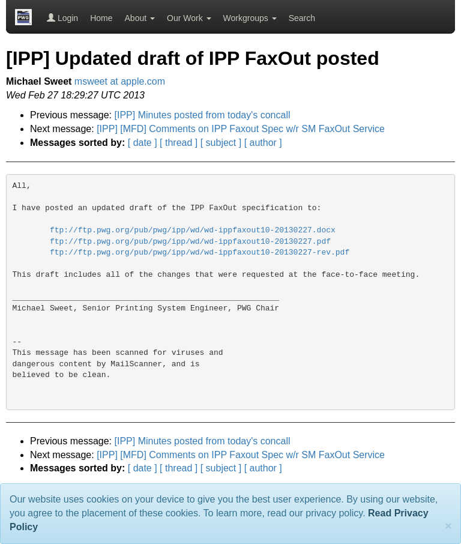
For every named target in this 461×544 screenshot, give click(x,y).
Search (302, 18)
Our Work (189, 18)
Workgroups (250, 18)
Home (101, 18)
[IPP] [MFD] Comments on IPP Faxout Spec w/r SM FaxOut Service (241, 129)
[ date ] (142, 143)
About (140, 18)
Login (62, 18)
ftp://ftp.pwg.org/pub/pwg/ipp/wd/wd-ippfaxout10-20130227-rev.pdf (199, 252)
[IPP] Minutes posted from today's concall (203, 115)
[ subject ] (220, 143)
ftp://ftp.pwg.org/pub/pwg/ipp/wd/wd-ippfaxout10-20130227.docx (193, 230)
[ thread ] (178, 143)
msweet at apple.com (119, 81)
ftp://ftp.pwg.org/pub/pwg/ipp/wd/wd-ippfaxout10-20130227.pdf (190, 241)
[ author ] (263, 143)
